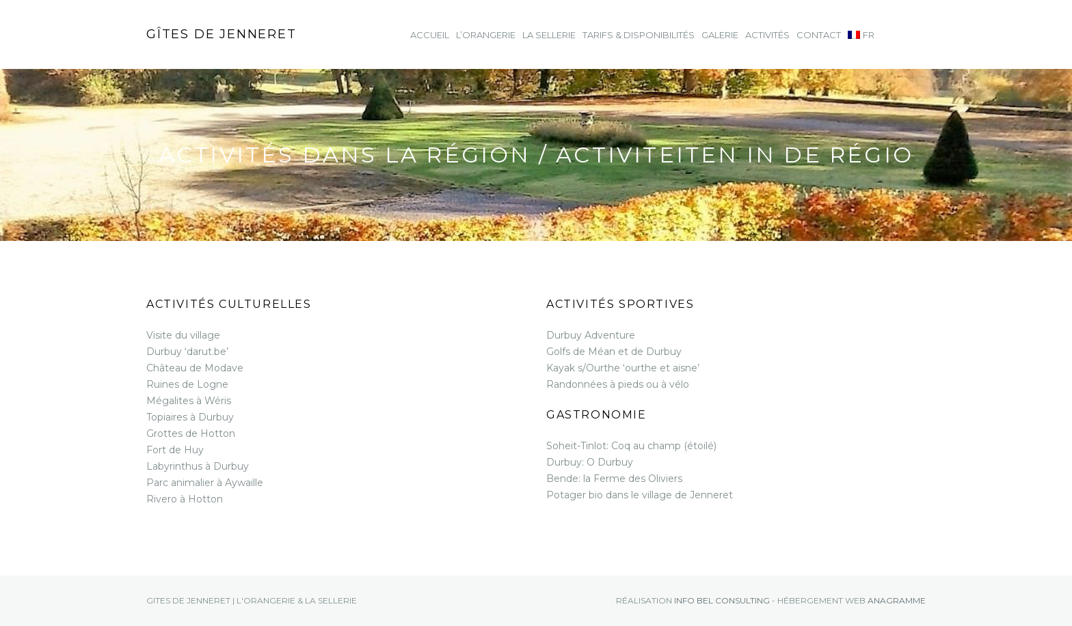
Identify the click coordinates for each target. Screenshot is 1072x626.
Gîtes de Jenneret (221, 34)
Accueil (429, 34)
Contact (818, 34)
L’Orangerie (485, 34)
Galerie (719, 34)
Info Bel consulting (722, 600)
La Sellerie (549, 34)
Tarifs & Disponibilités (638, 34)
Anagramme (897, 600)
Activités (767, 34)
